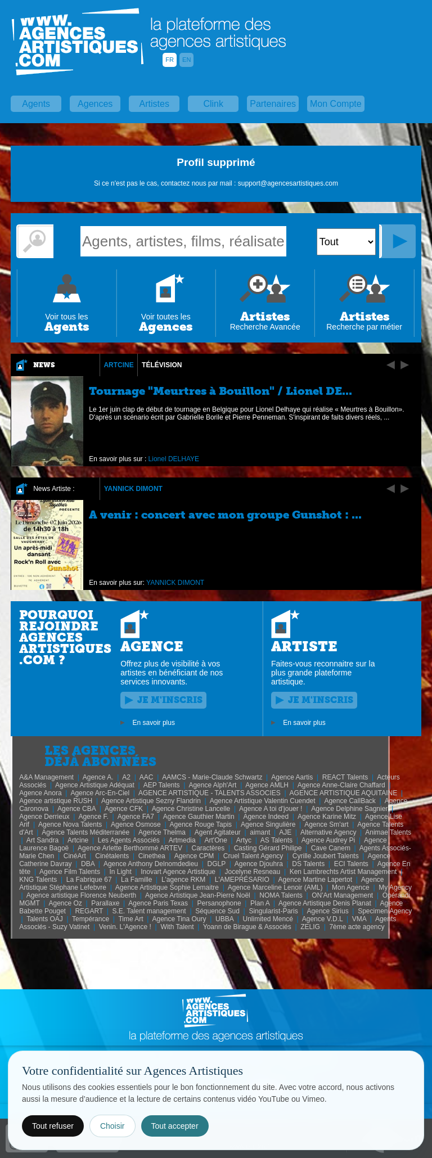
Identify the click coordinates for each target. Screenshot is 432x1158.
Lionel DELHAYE (174, 459)
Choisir (112, 1125)
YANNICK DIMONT (133, 489)
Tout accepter (175, 1125)
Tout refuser (53, 1125)
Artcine (118, 365)
